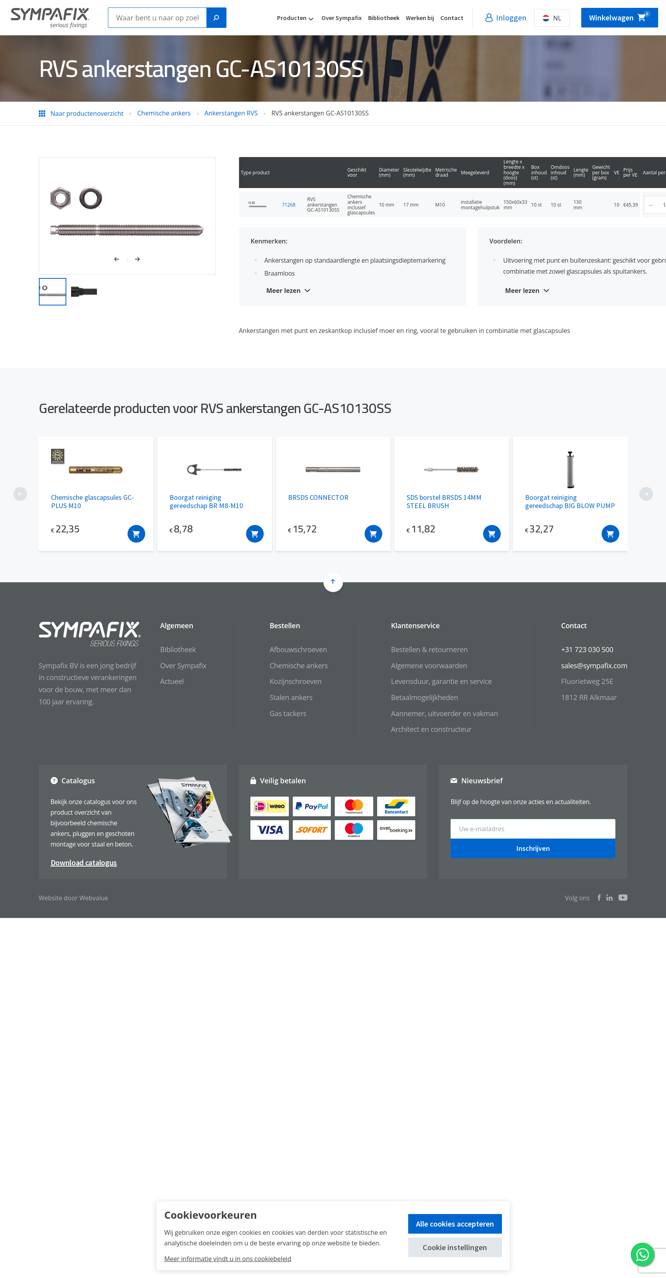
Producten (323, 18)
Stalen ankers (291, 697)
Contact (483, 18)
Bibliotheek (415, 18)
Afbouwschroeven (298, 649)
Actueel (172, 681)
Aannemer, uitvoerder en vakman (444, 713)
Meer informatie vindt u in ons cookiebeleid (228, 1258)
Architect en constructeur (431, 729)
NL (583, 18)
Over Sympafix (373, 18)
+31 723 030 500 (587, 649)
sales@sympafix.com (594, 665)
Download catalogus (84, 862)
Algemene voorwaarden (429, 665)
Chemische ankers (299, 665)
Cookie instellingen (455, 1247)
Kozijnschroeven (296, 681)
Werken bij (451, 18)
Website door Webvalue (73, 897)
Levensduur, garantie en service (441, 681)
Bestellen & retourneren (429, 649)
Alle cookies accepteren (455, 1224)
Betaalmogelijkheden (424, 697)
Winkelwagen (635, 15)
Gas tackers (288, 713)
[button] (120, 260)
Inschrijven (533, 848)
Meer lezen (283, 290)
